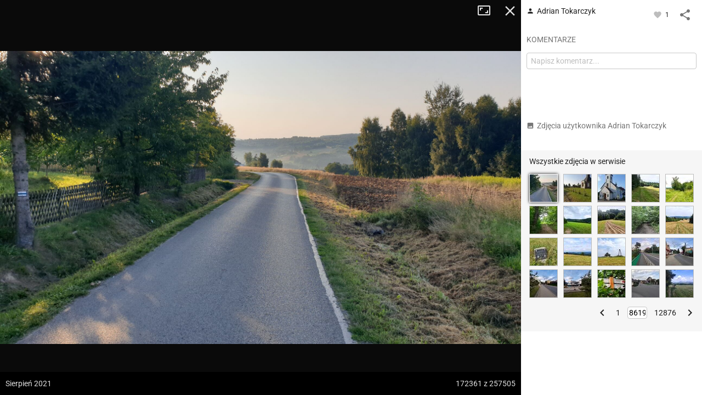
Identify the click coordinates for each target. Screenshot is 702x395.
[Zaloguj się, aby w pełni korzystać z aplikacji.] (658, 14)
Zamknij (510, 11)
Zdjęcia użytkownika (596, 125)
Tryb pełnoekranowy (488, 11)
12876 (665, 312)
